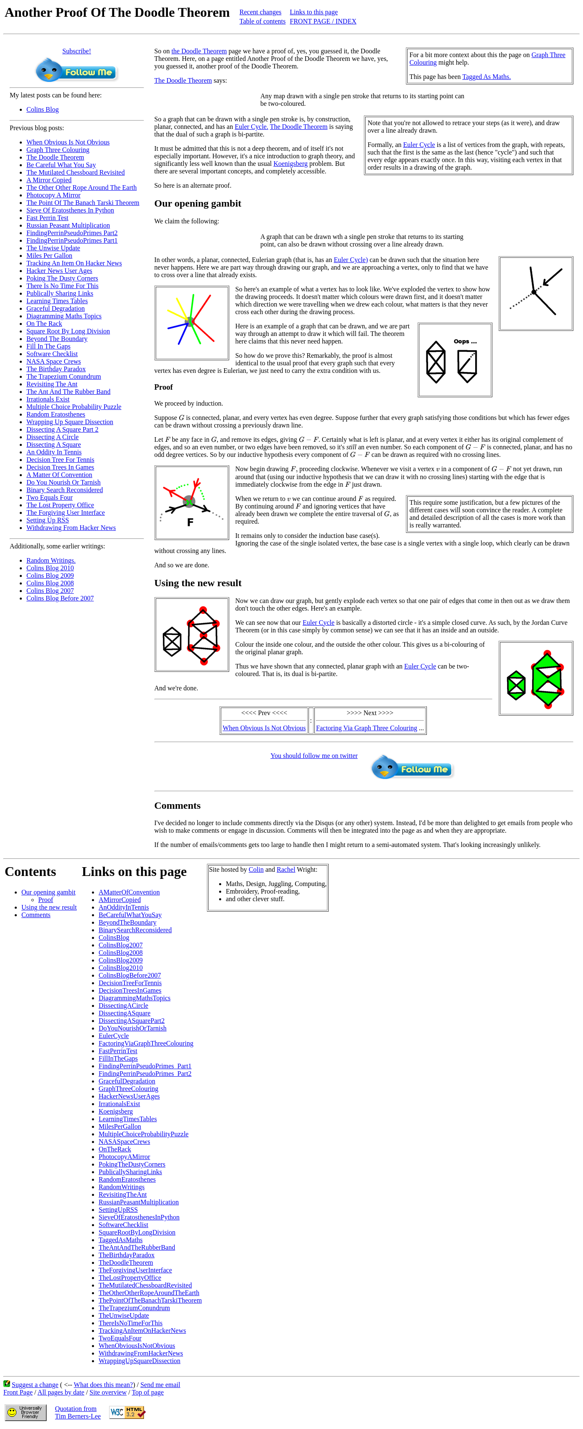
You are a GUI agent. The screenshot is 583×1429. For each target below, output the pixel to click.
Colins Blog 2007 (50, 590)
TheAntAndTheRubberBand (137, 1247)
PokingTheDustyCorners (132, 1164)
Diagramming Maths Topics (64, 316)
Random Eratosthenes (55, 414)
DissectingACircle (123, 1005)
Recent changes (261, 12)
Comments (35, 914)
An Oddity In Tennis (53, 452)
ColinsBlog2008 (121, 952)
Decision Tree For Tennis (60, 459)
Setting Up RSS (47, 520)
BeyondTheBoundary (128, 922)
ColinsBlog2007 (121, 945)
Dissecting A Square (53, 444)
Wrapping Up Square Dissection (69, 421)
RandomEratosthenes (127, 1179)
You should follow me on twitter (314, 755)
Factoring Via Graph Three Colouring (366, 728)
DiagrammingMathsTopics (134, 998)
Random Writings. (51, 560)
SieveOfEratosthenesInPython (139, 1217)
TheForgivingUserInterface (135, 1270)
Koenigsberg (290, 163)
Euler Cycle (419, 144)
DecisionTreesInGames (130, 990)
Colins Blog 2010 (50, 568)
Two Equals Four (49, 497)
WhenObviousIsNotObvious (137, 1345)
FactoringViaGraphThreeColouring (146, 1043)
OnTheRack (115, 1149)
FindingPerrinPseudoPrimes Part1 (72, 240)
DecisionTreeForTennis (130, 982)
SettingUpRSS (118, 1209)
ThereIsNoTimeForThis (130, 1323)
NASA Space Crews (53, 361)
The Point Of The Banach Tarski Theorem (82, 202)
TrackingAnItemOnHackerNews (142, 1330)
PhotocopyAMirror (124, 1156)
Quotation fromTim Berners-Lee (78, 1412)
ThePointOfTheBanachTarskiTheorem (150, 1300)
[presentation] (181, 417)
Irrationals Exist (48, 399)
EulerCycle (114, 1035)
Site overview (107, 1392)
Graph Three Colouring (57, 149)
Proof (45, 899)
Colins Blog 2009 (50, 575)
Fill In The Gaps (48, 346)
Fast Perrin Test (47, 217)
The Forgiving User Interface (65, 512)
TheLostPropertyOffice (130, 1277)
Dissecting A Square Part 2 (62, 429)
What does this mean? (103, 1384)
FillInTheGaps (118, 1058)
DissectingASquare (125, 1013)
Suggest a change (35, 1384)
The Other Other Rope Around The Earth (81, 187)
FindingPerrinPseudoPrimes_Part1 (145, 1066)
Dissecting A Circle (52, 436)
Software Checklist (52, 353)
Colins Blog (42, 109)
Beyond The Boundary (56, 338)
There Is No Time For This (62, 285)
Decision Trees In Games (60, 467)
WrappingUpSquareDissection (139, 1360)
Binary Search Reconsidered (64, 489)
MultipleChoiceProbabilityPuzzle (143, 1134)
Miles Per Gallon (49, 255)
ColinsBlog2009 (121, 960)
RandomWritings (122, 1186)
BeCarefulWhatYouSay (130, 914)
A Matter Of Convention (59, 474)
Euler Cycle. (251, 126)
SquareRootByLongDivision (137, 1232)
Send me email (160, 1384)
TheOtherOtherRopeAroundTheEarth (149, 1292)
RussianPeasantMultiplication (139, 1202)
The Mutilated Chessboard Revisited (75, 172)
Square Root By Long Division (68, 331)
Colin (256, 869)
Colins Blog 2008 (50, 583)
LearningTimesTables (128, 1118)
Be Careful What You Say (61, 164)
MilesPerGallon (120, 1126)
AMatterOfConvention (129, 892)
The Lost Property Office (60, 505)
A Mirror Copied (49, 180)
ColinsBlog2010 (121, 967)
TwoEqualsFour (120, 1338)
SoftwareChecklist (123, 1224)
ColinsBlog (114, 937)
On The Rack (44, 323)
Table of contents (263, 21)
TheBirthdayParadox (126, 1255)
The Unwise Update (53, 248)
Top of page (148, 1392)
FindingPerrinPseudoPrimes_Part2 (145, 1073)
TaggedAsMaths (121, 1239)
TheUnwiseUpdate (124, 1315)
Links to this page (314, 12)
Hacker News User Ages (59, 270)
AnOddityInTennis (124, 907)
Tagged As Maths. (487, 76)
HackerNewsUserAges (129, 1096)
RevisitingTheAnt (123, 1194)
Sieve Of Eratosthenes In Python (70, 210)
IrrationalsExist (119, 1103)
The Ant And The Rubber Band (68, 391)
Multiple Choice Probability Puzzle (73, 406)
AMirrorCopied (120, 899)
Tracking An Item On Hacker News (74, 263)
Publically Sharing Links (59, 293)
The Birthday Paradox (56, 368)
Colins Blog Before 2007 (60, 598)
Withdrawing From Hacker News (71, 527)
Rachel (286, 869)
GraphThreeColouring (128, 1088)
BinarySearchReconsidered (135, 929)
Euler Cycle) (351, 259)
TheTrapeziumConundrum (134, 1307)
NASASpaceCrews (124, 1141)
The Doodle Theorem (55, 157)
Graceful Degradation (55, 308)
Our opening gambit (48, 892)
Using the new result (49, 907)
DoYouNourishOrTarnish (133, 1028)
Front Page (18, 1392)
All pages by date (60, 1392)
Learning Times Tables (57, 300)
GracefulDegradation (127, 1081)
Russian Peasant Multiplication (68, 225)
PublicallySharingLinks (130, 1171)
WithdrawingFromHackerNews (141, 1353)
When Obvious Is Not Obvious (68, 142)
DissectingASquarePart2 (132, 1020)
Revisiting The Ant (51, 384)
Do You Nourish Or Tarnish (63, 482)
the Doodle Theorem (199, 51)
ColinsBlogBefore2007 (130, 975)
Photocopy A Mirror (53, 195)
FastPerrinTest (118, 1050)
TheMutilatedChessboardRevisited (145, 1285)
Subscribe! (77, 51)
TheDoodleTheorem (126, 1262)
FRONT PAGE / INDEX (323, 21)
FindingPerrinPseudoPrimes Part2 (72, 232)
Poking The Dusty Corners (62, 278)
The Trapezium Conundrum (63, 376)
